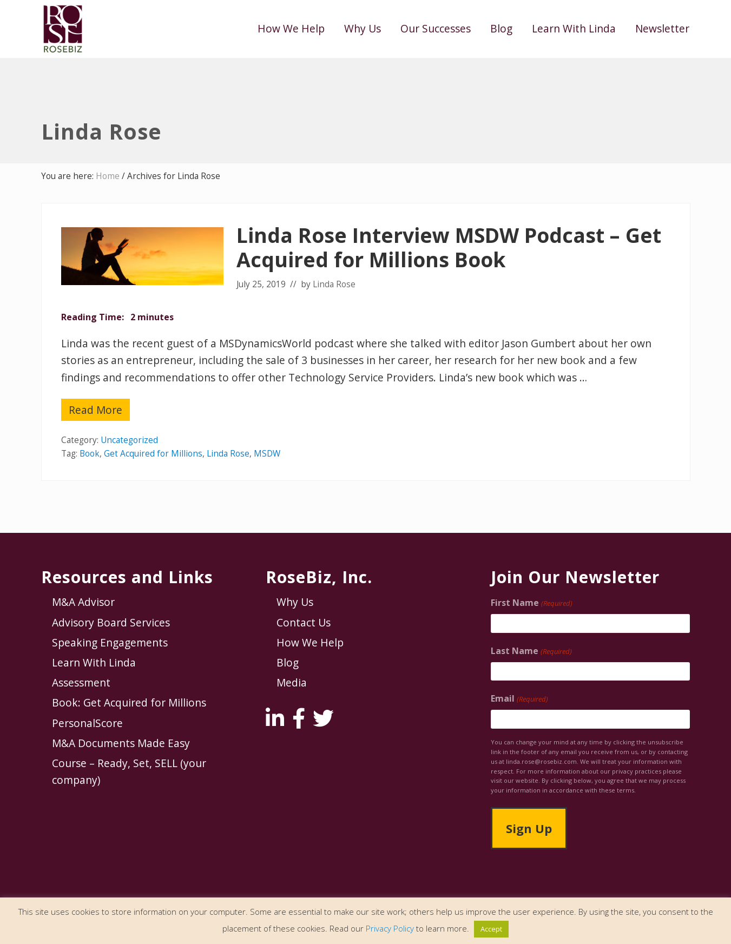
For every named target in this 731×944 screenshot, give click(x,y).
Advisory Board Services (111, 622)
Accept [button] (491, 929)
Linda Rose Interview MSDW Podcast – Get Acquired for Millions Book (448, 247)
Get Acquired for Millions (153, 453)
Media (291, 682)
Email (519, 698)
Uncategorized (129, 440)
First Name (531, 603)
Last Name (531, 651)
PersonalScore (87, 723)
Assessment (81, 682)
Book (90, 453)
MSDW (267, 453)
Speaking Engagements (110, 642)
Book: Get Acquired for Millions (129, 702)
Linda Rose (228, 453)
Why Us (294, 602)
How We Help (310, 642)
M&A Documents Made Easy (121, 743)
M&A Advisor (83, 602)
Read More (95, 411)
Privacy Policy (390, 928)
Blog (287, 662)
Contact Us (303, 622)
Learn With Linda (94, 662)
